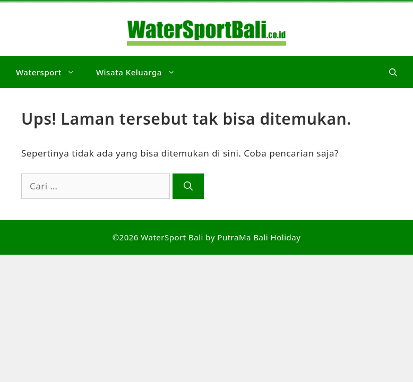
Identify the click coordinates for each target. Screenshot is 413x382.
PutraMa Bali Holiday (258, 237)
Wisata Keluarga (141, 72)
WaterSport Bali (172, 237)
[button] (393, 72)
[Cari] (188, 186)
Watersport (50, 72)
